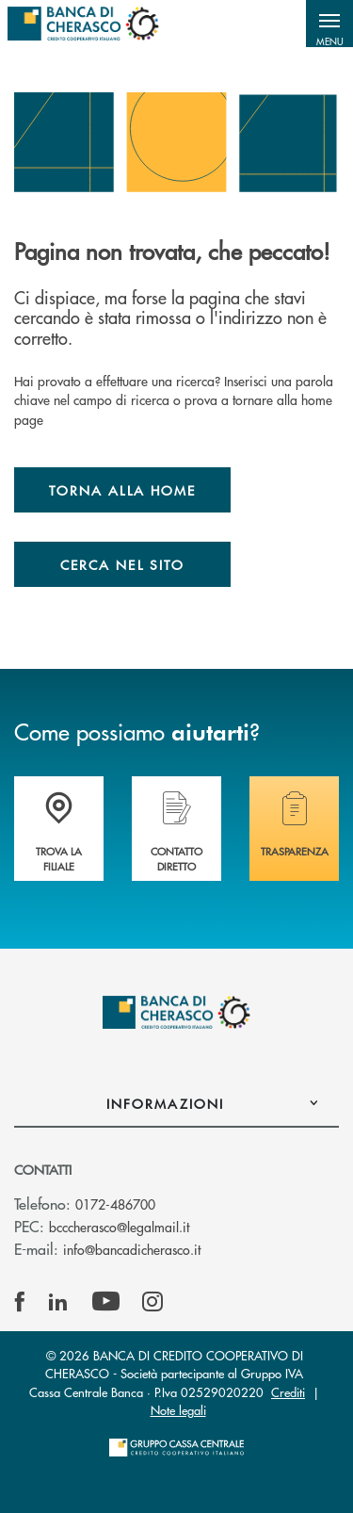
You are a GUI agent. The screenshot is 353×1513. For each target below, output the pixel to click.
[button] (329, 23)
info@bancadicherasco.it (132, 1249)
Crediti (288, 1392)
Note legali (178, 1410)
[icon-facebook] (19, 1302)
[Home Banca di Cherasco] (83, 23)
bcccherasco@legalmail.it (119, 1226)
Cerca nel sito (122, 564)
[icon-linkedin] (58, 1302)
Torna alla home (122, 489)
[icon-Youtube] (105, 1302)
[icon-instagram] (152, 1302)
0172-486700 (115, 1204)
